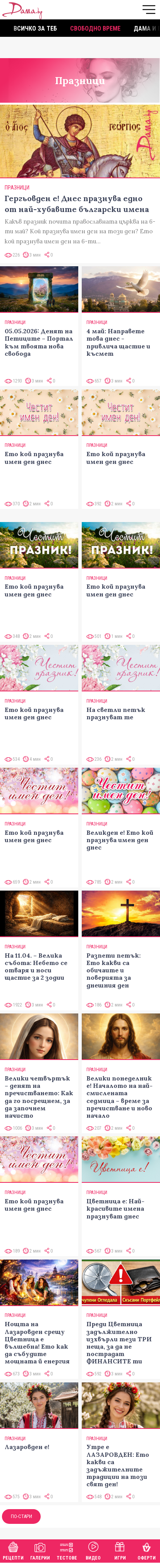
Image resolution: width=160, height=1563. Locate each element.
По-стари (21, 1516)
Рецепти (13, 1550)
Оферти (147, 1550)
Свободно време (95, 28)
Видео (93, 1550)
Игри (120, 1550)
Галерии (40, 1550)
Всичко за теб (35, 28)
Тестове (67, 1550)
